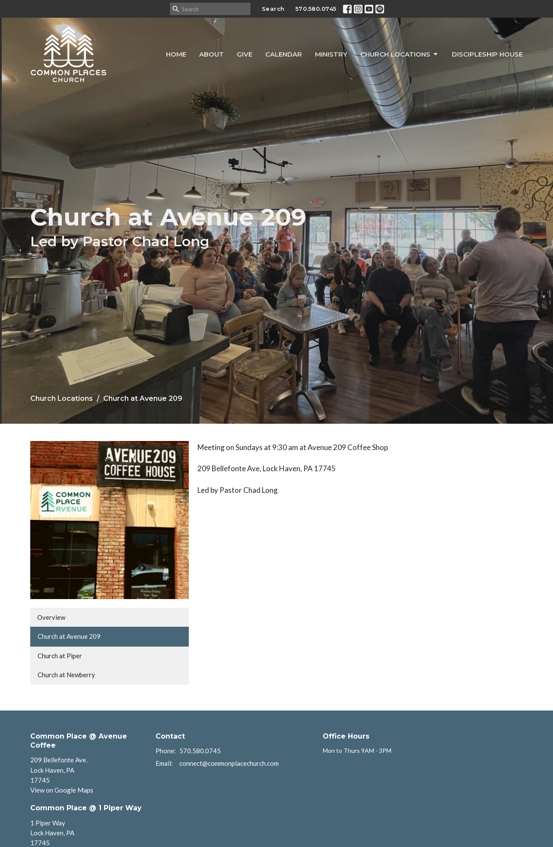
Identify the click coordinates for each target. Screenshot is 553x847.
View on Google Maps (61, 790)
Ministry (331, 54)
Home (176, 54)
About (211, 54)
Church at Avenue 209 (69, 636)
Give (244, 54)
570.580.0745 (316, 8)
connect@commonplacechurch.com (229, 763)
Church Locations (399, 54)
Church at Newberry (66, 675)
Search (273, 8)
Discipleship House (487, 54)
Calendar (283, 54)
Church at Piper (60, 656)
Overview (51, 617)
